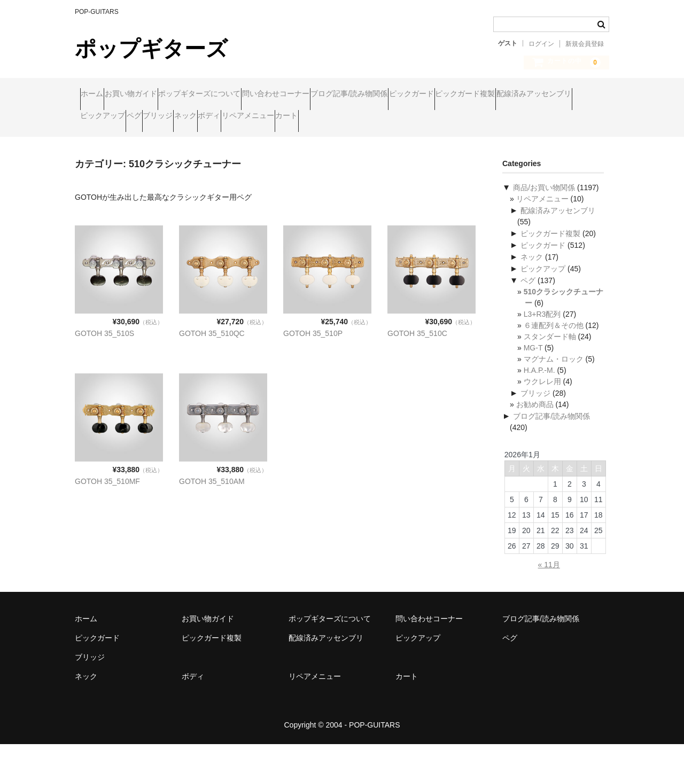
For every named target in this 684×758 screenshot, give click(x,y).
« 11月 (549, 578)
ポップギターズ (151, 48)
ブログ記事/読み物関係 (436, 94)
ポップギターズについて (246, 94)
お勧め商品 (535, 418)
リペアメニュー (534, 117)
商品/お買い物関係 (544, 201)
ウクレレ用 (542, 395)
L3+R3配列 (542, 328)
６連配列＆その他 (554, 339)
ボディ (475, 117)
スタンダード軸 (550, 350)
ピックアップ (286, 117)
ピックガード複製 (115, 117)
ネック (430, 117)
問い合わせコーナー (342, 94)
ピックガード (519, 94)
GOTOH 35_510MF (107, 495)
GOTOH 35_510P (313, 347)
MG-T (533, 361)
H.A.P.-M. (539, 384)
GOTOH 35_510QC (212, 347)
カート (97, 139)
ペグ (338, 117)
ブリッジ (383, 117)
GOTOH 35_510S (104, 347)
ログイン (541, 44)
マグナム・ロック (554, 373)
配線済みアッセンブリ (204, 117)
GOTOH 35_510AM (212, 495)
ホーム (97, 94)
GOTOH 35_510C (417, 347)
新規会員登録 (584, 44)
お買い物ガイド (156, 94)
